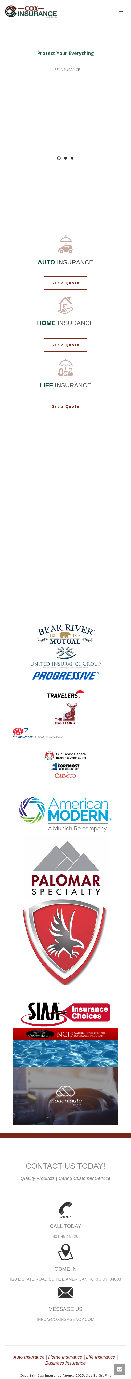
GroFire (105, 1375)
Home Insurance (65, 1357)
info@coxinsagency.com (65, 1319)
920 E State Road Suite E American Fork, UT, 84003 (65, 1279)
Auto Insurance (28, 1357)
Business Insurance (65, 1363)
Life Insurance (100, 1357)
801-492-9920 (65, 1236)
